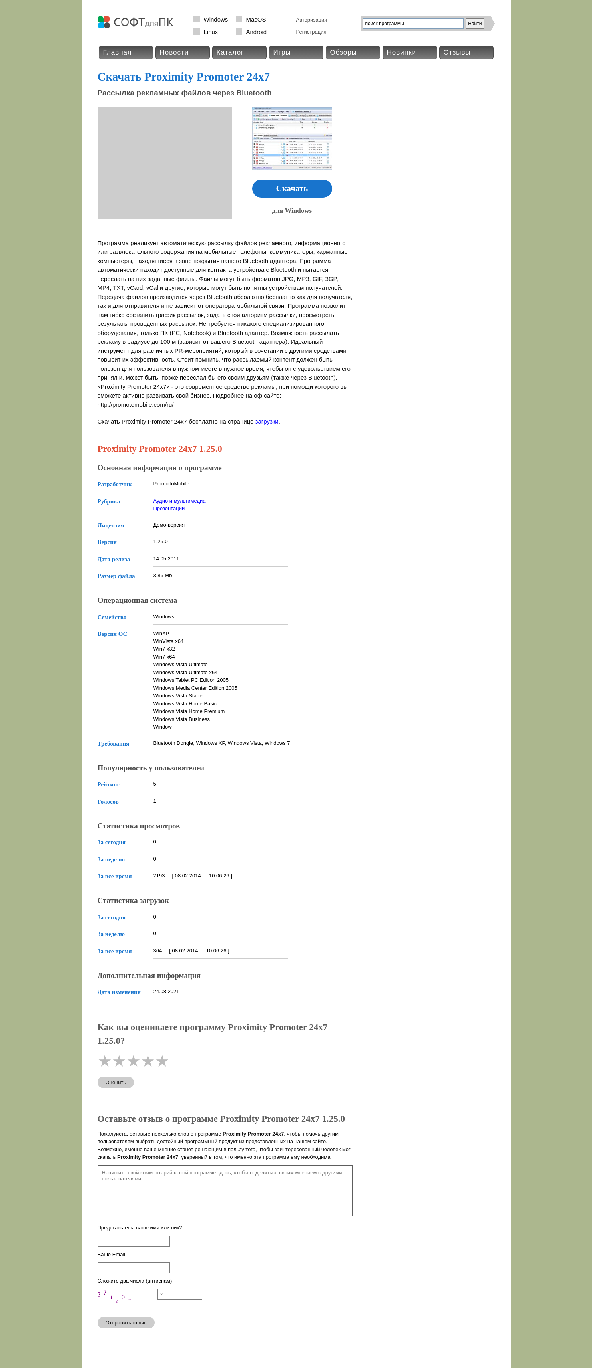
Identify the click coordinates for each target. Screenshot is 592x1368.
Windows (216, 19)
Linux (211, 31)
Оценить (116, 1082)
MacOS (256, 19)
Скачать (292, 188)
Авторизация (311, 20)
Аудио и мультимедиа (179, 501)
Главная (117, 52)
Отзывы (457, 52)
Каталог (230, 52)
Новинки (402, 52)
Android (256, 31)
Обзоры (343, 52)
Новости (174, 52)
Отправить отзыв (126, 1323)
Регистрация (311, 32)
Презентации (169, 508)
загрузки (267, 421)
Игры (282, 52)
